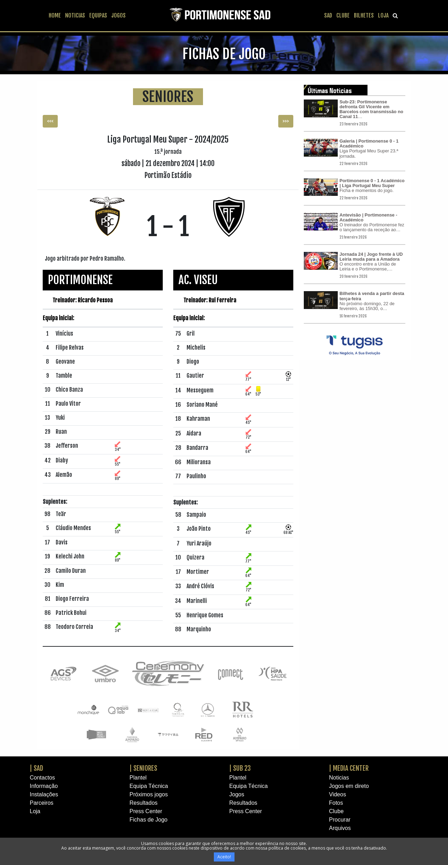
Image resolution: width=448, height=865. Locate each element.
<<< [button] (50, 121)
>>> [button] (285, 121)
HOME (55, 15)
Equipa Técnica (149, 786)
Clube (336, 811)
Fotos (336, 803)
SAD (328, 15)
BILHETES (364, 15)
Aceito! (224, 857)
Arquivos (340, 828)
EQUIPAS (98, 15)
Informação (44, 786)
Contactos (42, 778)
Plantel (138, 778)
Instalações (44, 794)
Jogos (236, 794)
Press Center (146, 811)
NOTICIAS (75, 15)
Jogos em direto (349, 786)
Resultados (144, 803)
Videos (337, 794)
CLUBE (343, 15)
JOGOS (118, 15)
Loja (35, 811)
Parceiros (42, 803)
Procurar (339, 820)
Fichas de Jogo (149, 820)
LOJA (383, 15)
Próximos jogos (149, 794)
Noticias (339, 778)
